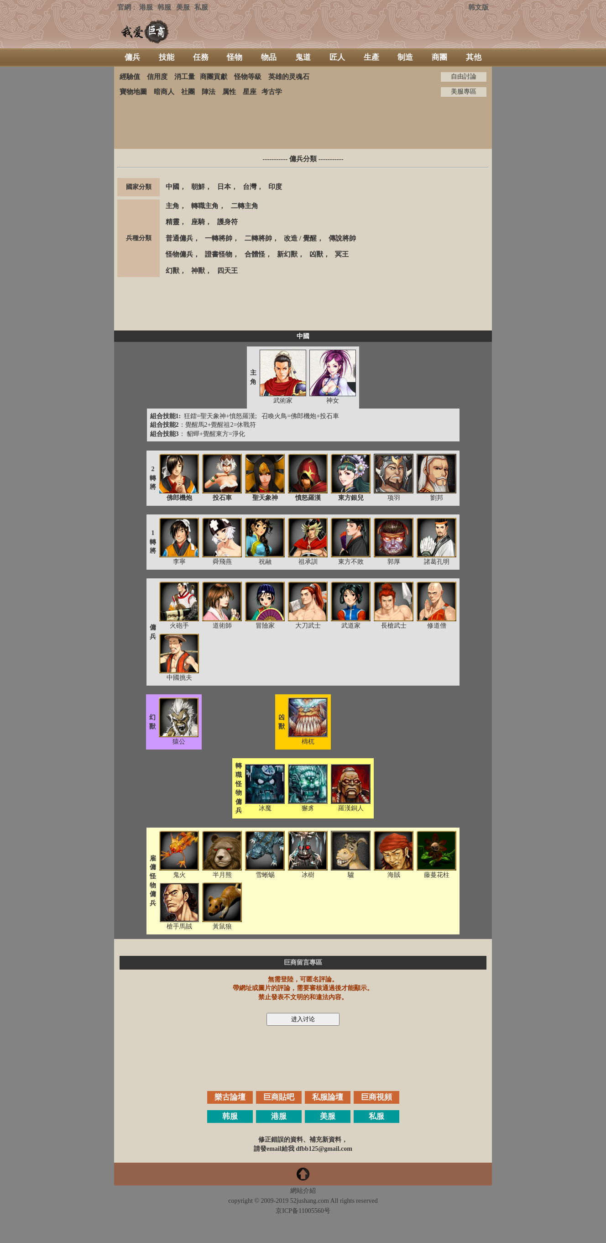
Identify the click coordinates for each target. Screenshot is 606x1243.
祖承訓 (308, 561)
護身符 (227, 222)
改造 (291, 238)
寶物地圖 (133, 91)
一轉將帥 (218, 238)
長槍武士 (394, 625)
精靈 (172, 222)
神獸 (198, 270)
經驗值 (130, 76)
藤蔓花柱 (436, 874)
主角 (172, 206)
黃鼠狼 (222, 926)
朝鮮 (198, 186)
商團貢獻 (213, 76)
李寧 (179, 561)
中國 (172, 186)
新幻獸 (287, 254)
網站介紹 (303, 1190)
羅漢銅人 (351, 808)
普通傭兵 (179, 238)
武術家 (283, 400)
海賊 (393, 874)
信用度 (157, 76)
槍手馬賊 (179, 926)
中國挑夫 (179, 677)
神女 (332, 400)
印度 (275, 186)
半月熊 (222, 874)
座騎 (198, 222)
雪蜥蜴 (265, 874)
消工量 (184, 76)
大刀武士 (308, 625)
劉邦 (436, 497)
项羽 (393, 497)
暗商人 (164, 91)
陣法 (208, 91)
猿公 (178, 741)
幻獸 (172, 270)
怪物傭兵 (179, 254)
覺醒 (310, 238)
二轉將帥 (258, 238)
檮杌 (308, 741)
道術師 (222, 625)
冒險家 (265, 625)
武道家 (350, 625)
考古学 (271, 91)
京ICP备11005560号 (303, 1210)
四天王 (227, 270)
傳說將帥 (342, 238)
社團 (188, 91)
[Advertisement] (303, 122)
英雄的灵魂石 (288, 76)
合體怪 (255, 254)
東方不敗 (351, 561)
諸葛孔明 (436, 561)
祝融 (265, 561)
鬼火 (179, 874)
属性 (229, 91)
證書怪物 (218, 254)
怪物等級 (247, 76)
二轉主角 (244, 206)
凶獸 (316, 254)
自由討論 (463, 76)
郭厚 (393, 561)
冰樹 (308, 874)
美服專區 (463, 91)
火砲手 (179, 625)
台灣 (249, 186)
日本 (224, 186)
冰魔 (265, 808)
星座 (249, 91)
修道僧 (436, 625)
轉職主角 (205, 206)
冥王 (342, 254)
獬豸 (308, 808)
